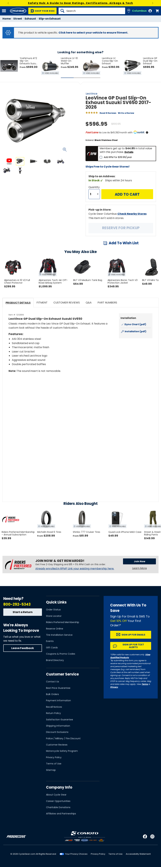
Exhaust (30, 19)
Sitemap (51, 770)
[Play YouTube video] (81, 402)
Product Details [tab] (18, 303)
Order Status (53, 609)
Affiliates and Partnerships (61, 813)
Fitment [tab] (42, 302)
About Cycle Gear (56, 794)
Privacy (114, 687)
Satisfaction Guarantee (59, 719)
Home (6, 19)
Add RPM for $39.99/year (118, 157)
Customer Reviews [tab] (66, 302)
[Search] (92, 11)
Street (17, 19)
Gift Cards (52, 647)
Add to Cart (127, 194)
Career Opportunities (58, 801)
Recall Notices (54, 707)
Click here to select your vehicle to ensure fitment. (93, 33)
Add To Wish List (124, 243)
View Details (42, 203)
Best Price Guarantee (58, 688)
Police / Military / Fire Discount (63, 738)
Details (128, 152)
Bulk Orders (52, 694)
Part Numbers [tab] (107, 302)
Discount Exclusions (57, 732)
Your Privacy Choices (76, 854)
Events (50, 641)
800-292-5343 (17, 604)
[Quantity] (94, 194)
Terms (145, 684)
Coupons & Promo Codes (60, 653)
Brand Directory (55, 660)
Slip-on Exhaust (50, 19)
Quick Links (56, 602)
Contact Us (52, 681)
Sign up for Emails (133, 634)
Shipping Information (58, 725)
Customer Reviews (56, 744)
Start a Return (23, 612)
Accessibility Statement (138, 854)
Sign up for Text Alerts (133, 646)
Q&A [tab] (89, 302)
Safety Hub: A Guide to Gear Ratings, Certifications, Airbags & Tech (80, 3)
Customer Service (62, 674)
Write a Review (126, 113)
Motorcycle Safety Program (62, 751)
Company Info (59, 787)
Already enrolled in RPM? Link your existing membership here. (74, 568)
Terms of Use (53, 763)
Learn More (139, 568)
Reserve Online (54, 628)
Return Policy (53, 713)
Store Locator (54, 616)
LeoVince (91, 94)
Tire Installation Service (59, 635)
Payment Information (58, 700)
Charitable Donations (58, 807)
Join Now (139, 561)
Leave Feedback (22, 648)
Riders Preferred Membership (62, 622)
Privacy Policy (54, 757)
